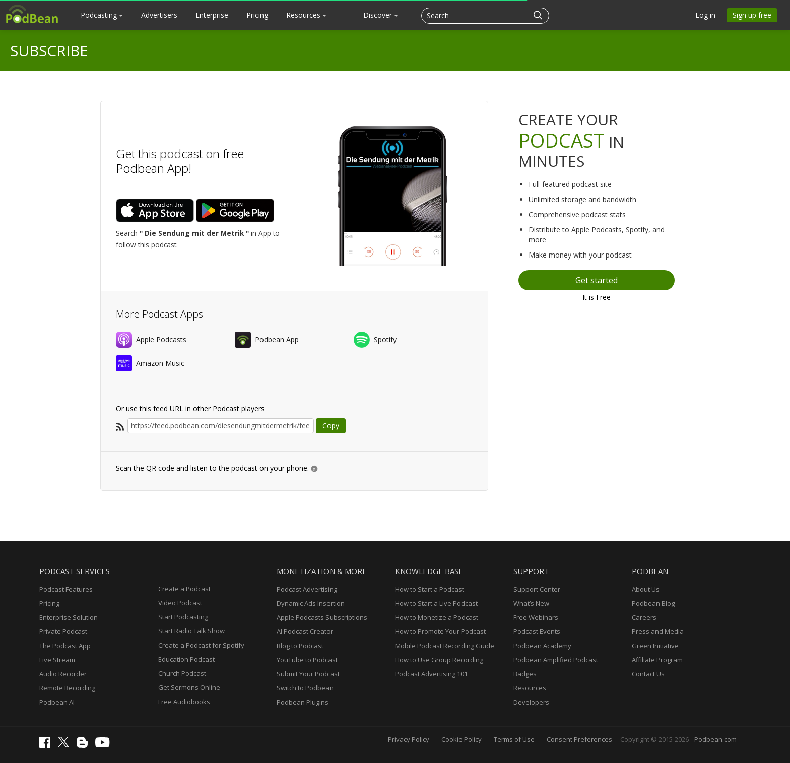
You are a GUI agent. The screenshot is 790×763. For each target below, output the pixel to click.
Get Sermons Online (189, 687)
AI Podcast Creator (305, 631)
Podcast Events (536, 631)
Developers (531, 702)
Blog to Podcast (300, 645)
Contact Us (648, 673)
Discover (380, 15)
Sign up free (752, 15)
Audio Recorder (63, 673)
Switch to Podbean (305, 687)
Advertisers (159, 15)
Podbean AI (57, 702)
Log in (705, 15)
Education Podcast (186, 659)
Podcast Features (66, 589)
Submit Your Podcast (308, 673)
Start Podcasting (183, 616)
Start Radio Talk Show (191, 630)
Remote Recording (67, 687)
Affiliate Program (657, 659)
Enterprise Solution (68, 617)
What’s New (531, 603)
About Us (646, 589)
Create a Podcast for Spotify (201, 645)
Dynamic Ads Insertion (311, 603)
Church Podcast (182, 673)
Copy (330, 425)
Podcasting (102, 15)
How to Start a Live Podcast (436, 603)
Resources (306, 15)
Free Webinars (535, 617)
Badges (525, 673)
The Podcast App (65, 645)
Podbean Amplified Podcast (555, 659)
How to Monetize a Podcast (436, 617)
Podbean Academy (542, 645)
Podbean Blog (653, 603)
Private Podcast (63, 631)
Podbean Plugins (302, 702)
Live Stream (57, 659)
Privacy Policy (408, 739)
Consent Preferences (579, 739)
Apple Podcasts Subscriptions (322, 617)
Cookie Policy (461, 739)
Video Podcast (180, 602)
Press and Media (658, 631)
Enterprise (211, 15)
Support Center (536, 589)
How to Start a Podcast (429, 589)
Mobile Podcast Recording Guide (444, 645)
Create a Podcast (184, 588)
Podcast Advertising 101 (431, 673)
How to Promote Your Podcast (440, 631)
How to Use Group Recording (439, 659)
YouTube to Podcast (307, 659)
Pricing (257, 15)
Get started (596, 280)
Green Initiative (655, 645)
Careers (644, 617)
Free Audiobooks (184, 701)
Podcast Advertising (307, 589)
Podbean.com (715, 739)
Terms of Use (514, 739)
